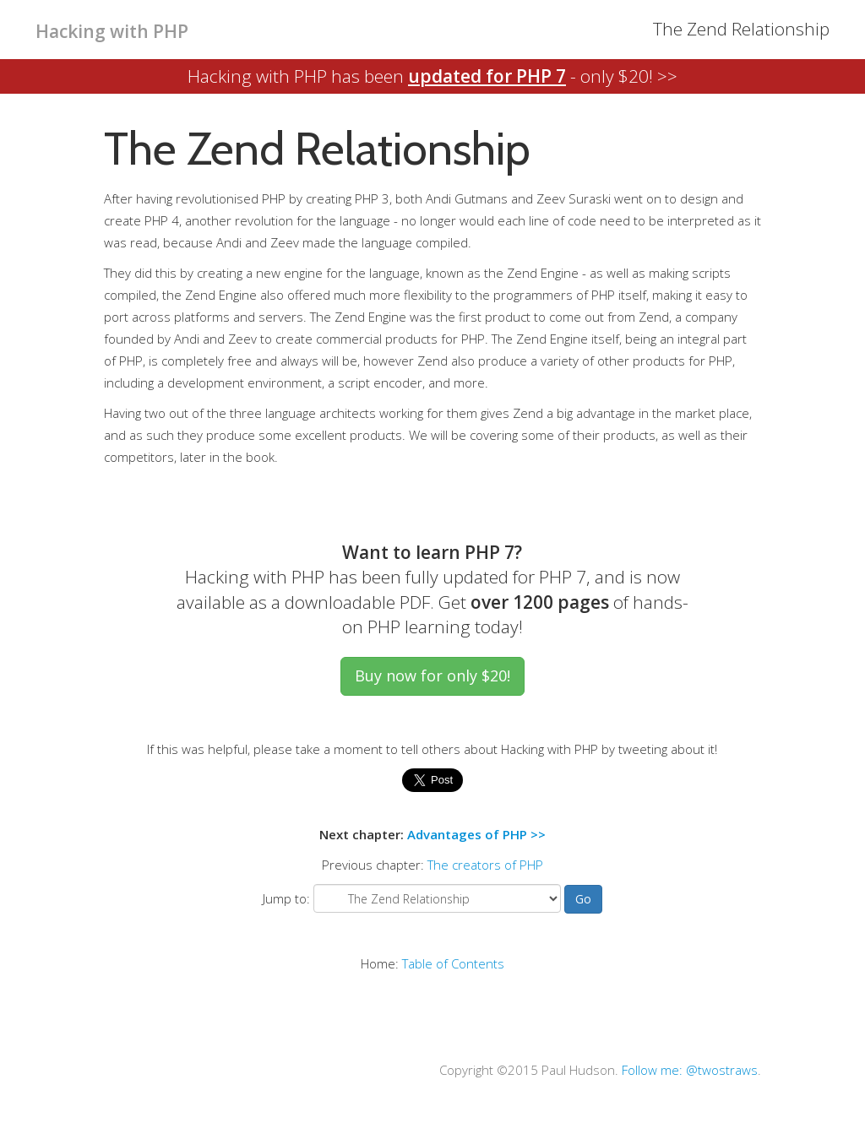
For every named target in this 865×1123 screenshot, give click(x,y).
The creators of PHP (485, 864)
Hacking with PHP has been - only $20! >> (432, 76)
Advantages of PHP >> (476, 834)
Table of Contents (453, 963)
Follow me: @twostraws (690, 1069)
